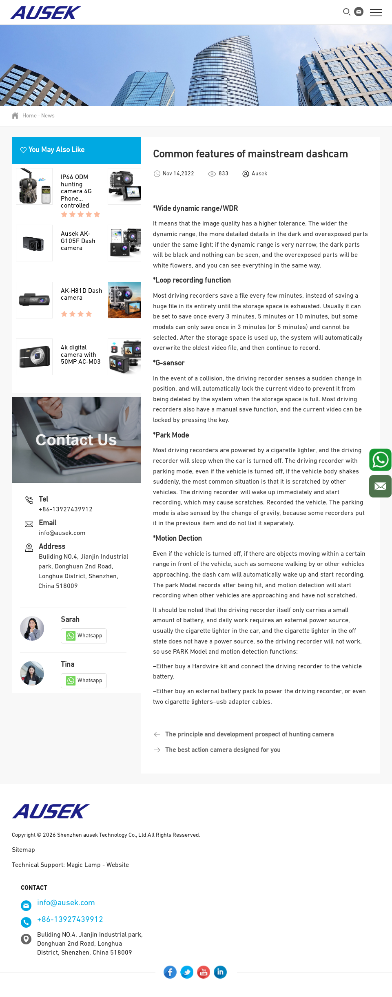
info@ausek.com (62, 547)
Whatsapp (83, 650)
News (48, 116)
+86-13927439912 (66, 524)
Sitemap (23, 850)
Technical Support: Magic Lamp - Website (70, 865)
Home (29, 116)
